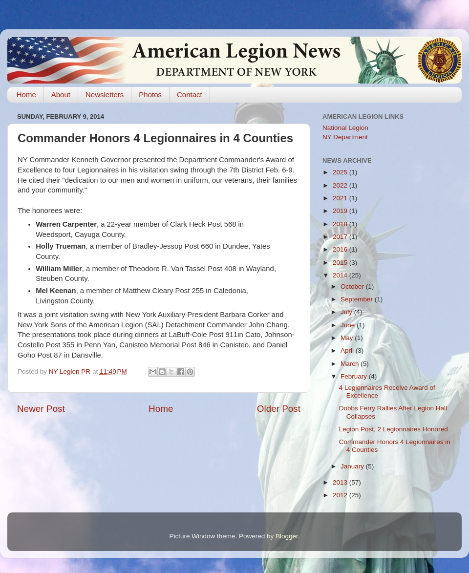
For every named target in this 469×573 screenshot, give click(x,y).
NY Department (345, 137)
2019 (341, 210)
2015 (341, 262)
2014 (341, 275)
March (351, 363)
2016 (341, 249)
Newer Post (41, 408)
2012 (341, 495)
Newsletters (104, 94)
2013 (341, 482)
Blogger (287, 536)
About (60, 94)
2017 (341, 236)
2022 (341, 185)
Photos (150, 94)
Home (26, 94)
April (348, 350)
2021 (341, 198)
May (348, 337)
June (349, 325)
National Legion (345, 127)
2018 (341, 224)
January (353, 466)
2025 (341, 172)
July (347, 312)
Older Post (278, 408)
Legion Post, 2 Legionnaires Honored (393, 429)
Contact (189, 94)
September (358, 299)
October (353, 286)
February (355, 376)
